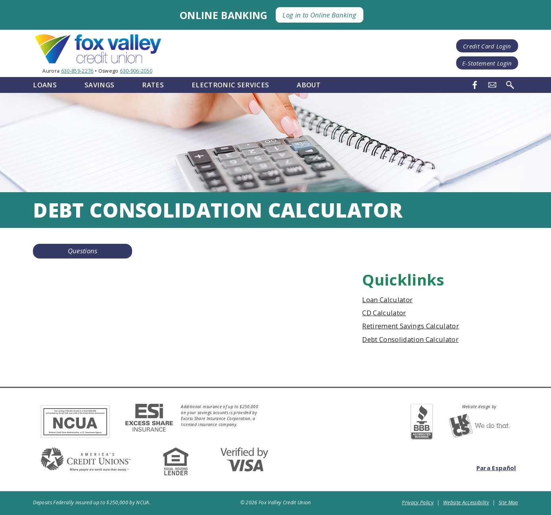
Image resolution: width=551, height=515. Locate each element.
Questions (83, 250)
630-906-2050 (136, 71)
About (309, 84)
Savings (99, 84)
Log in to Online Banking (319, 14)
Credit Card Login (487, 46)
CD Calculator (384, 312)
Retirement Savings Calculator (410, 325)
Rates (153, 84)
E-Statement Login (487, 63)
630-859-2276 (77, 71)
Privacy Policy (418, 502)
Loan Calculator (387, 299)
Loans (45, 84)
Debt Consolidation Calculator (410, 339)
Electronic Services (230, 84)
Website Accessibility (466, 502)
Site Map (508, 502)
